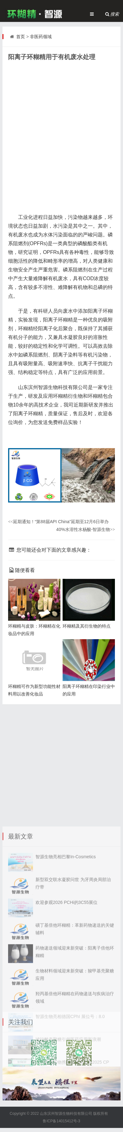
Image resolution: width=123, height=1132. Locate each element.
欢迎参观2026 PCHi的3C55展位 (66, 965)
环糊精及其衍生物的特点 (87, 626)
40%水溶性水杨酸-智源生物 (85, 529)
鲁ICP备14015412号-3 (61, 1121)
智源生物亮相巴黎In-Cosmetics (65, 920)
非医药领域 (41, 36)
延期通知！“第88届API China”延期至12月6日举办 (58, 521)
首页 (20, 36)
